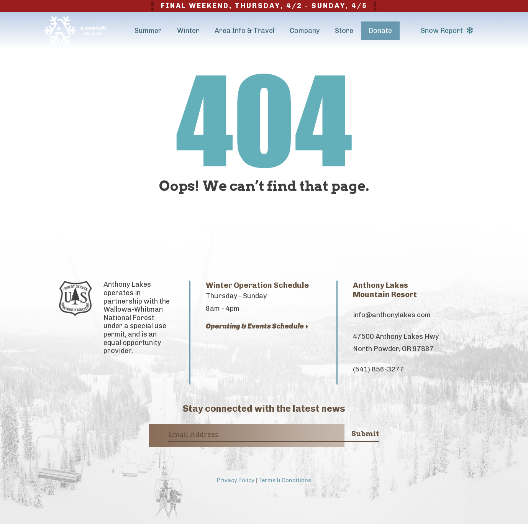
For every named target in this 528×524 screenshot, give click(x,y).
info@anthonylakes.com (392, 314)
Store (344, 30)
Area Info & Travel (244, 30)
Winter (188, 30)
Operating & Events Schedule (257, 326)
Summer (148, 30)
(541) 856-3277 (378, 369)
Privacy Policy (235, 480)
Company (305, 30)
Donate (380, 30)
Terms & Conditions (284, 480)
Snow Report (447, 30)
